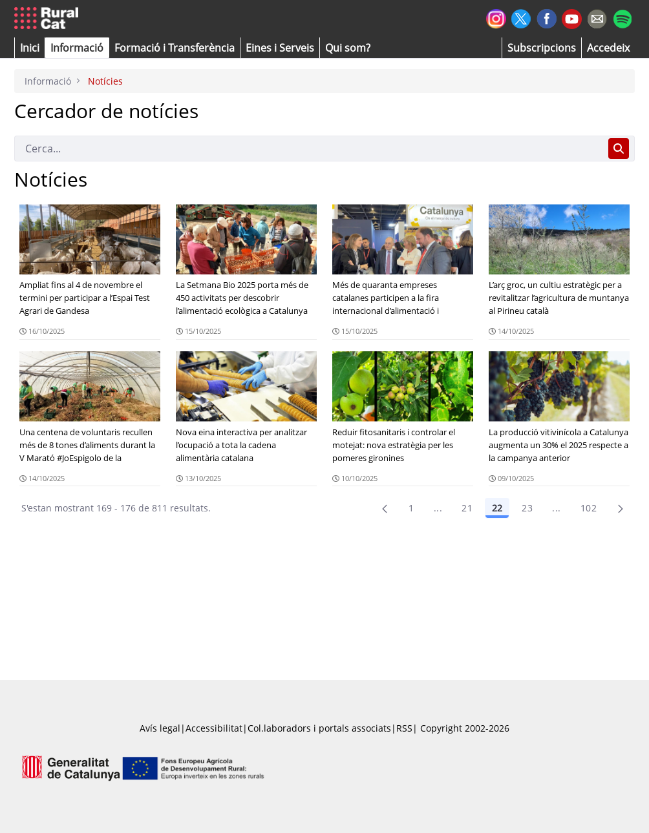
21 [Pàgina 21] (467, 508)
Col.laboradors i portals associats (319, 728)
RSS (404, 728)
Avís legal (160, 728)
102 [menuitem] (588, 508)
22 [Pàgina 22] (497, 508)
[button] (30, 47)
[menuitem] (174, 47)
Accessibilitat (214, 728)
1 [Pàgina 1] (411, 508)
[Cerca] (308, 148)
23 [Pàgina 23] (527, 508)
